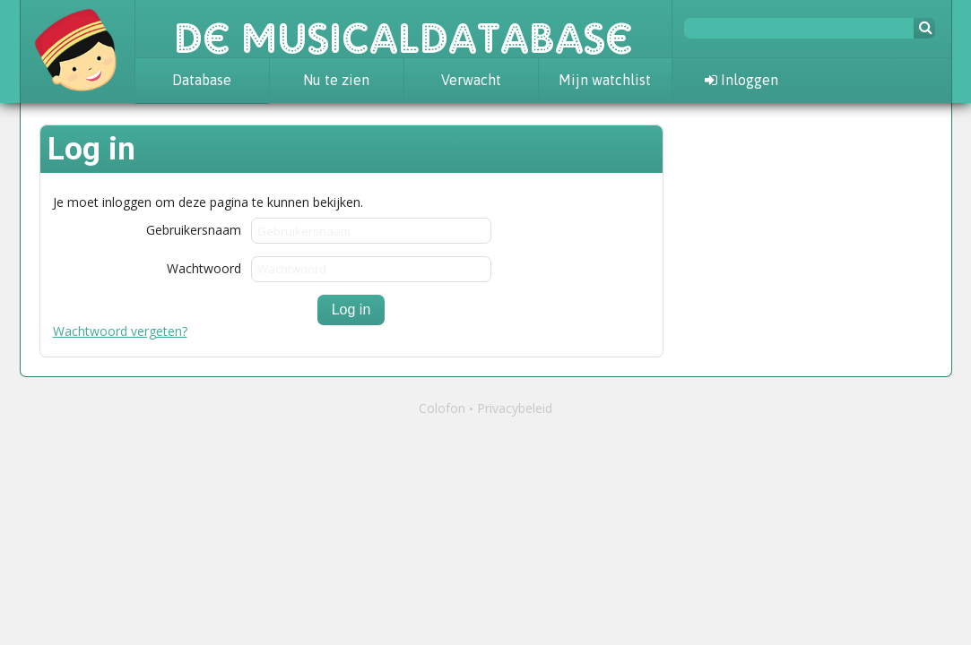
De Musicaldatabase (403, 28)
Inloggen (741, 80)
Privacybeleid (514, 408)
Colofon (442, 408)
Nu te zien (336, 80)
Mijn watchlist (605, 80)
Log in (351, 309)
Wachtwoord (204, 267)
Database (201, 80)
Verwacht (471, 80)
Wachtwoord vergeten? (120, 331)
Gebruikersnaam (193, 228)
